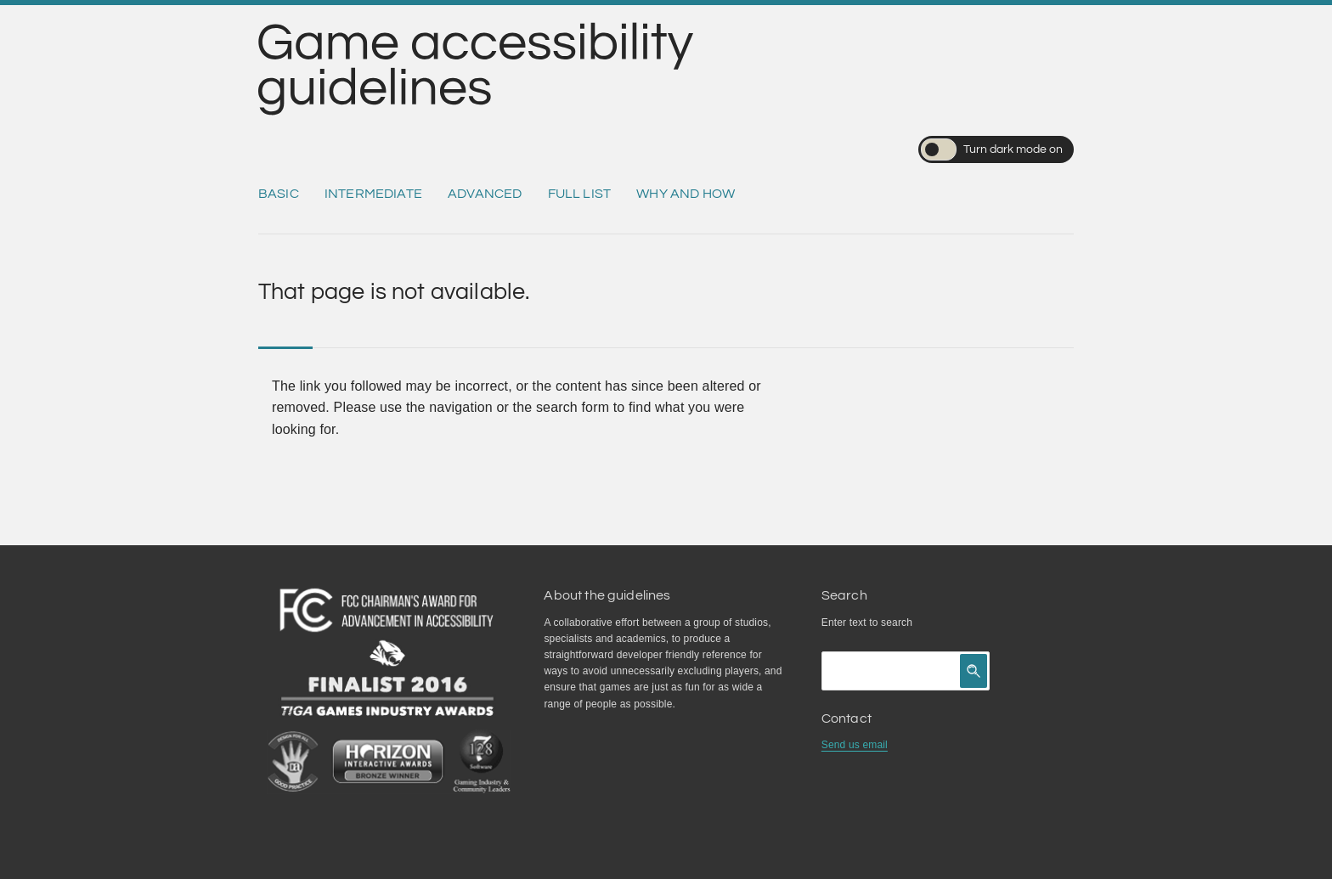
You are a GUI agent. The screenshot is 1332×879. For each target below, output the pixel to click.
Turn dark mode (992, 149)
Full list (579, 193)
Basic (278, 193)
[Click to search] (973, 671)
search (896, 622)
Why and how (685, 193)
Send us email (854, 745)
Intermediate (373, 193)
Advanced (485, 193)
